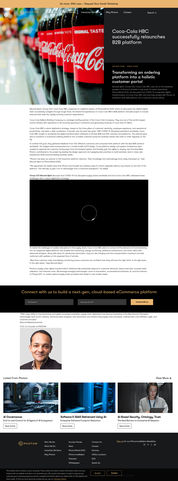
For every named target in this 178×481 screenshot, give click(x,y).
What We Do (69, 12)
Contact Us (97, 442)
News (71, 446)
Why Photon (112, 12)
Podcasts (72, 459)
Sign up (120, 441)
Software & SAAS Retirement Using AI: (83, 417)
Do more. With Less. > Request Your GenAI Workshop (89, 3)
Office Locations (99, 454)
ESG (94, 459)
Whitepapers (74, 463)
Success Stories (75, 442)
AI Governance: (12, 417)
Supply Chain (132, 66)
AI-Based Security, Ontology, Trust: (139, 417)
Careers (127, 12)
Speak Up (96, 463)
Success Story (118, 66)
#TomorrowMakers (76, 454)
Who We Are (52, 12)
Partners (95, 450)
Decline (114, 473)
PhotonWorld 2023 (77, 450)
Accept (98, 473)
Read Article (10, 426)
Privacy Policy (60, 479)
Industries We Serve (90, 12)
